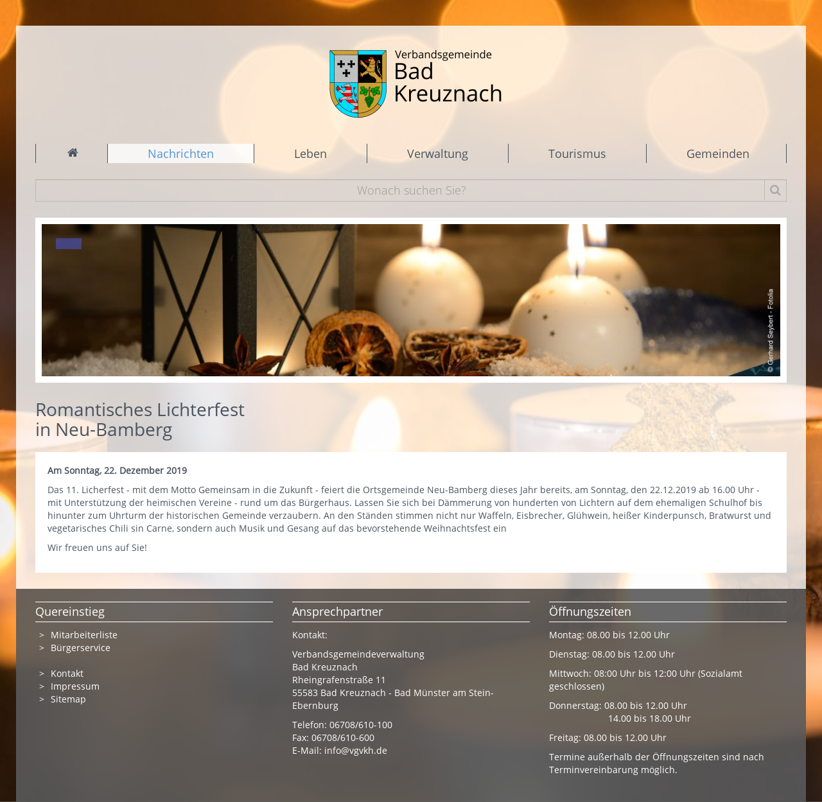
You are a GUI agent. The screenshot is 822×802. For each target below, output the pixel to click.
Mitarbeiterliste (84, 635)
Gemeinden (717, 153)
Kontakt (67, 673)
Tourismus (577, 153)
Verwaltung (437, 153)
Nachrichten (181, 153)
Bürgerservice (80, 647)
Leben (310, 153)
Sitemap (68, 699)
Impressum (75, 686)
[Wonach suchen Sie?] (411, 190)
